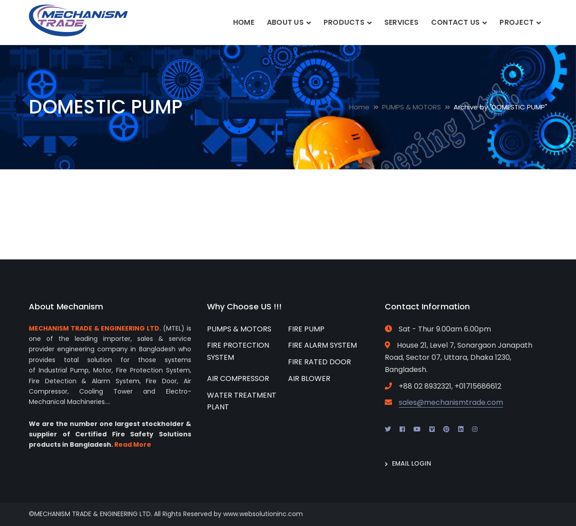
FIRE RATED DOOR (319, 362)
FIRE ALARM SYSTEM (322, 345)
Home (359, 107)
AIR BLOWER (309, 378)
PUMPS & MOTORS (411, 107)
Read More (132, 444)
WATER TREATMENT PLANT (241, 401)
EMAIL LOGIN (411, 463)
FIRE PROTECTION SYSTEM (238, 351)
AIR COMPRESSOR (238, 378)
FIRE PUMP (306, 329)
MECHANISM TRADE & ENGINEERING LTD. (95, 328)
